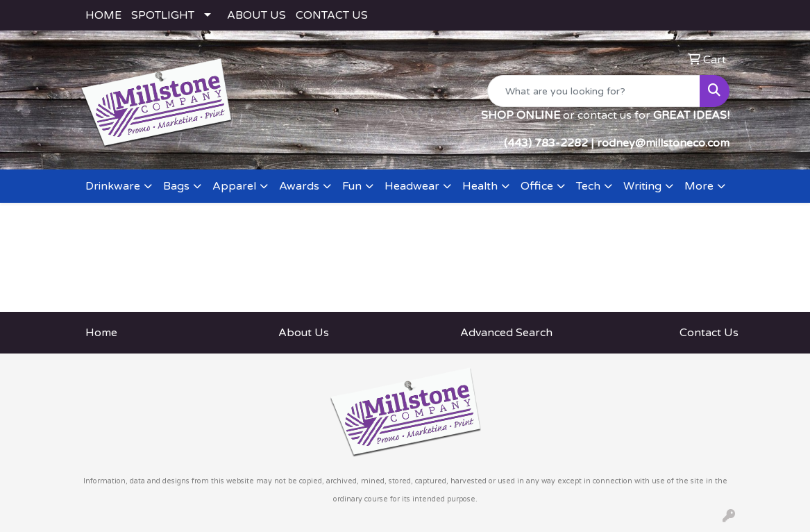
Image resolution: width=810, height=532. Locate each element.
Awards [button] (299, 186)
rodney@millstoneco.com (663, 143)
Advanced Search (506, 333)
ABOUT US (256, 15)
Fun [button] (352, 186)
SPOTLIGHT (162, 15)
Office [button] (537, 186)
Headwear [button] (412, 186)
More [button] (699, 186)
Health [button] (480, 186)
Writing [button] (642, 186)
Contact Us (709, 333)
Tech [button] (588, 186)
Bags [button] (176, 186)
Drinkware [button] (112, 186)
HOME (103, 15)
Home (101, 333)
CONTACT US (332, 15)
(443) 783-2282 (546, 143)
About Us (303, 333)
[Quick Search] (593, 91)
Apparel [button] (234, 186)
